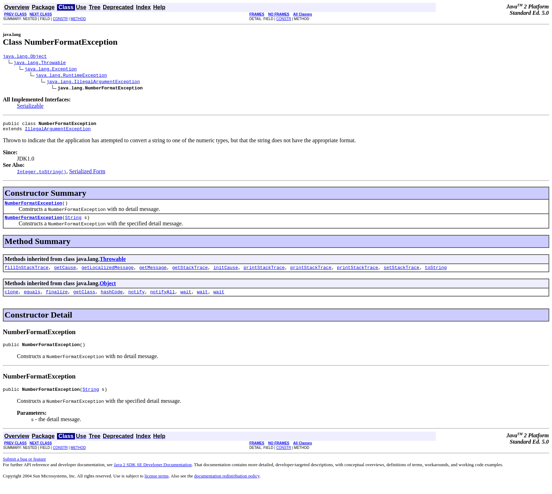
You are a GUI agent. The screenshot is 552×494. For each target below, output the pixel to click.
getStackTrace (190, 273)
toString (436, 273)
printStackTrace (264, 273)
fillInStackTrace (27, 273)
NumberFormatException (33, 207)
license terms (157, 485)
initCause (225, 273)
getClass (84, 299)
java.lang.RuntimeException (71, 76)
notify (136, 299)
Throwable (113, 264)
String (73, 222)
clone (11, 299)
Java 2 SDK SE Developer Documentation (153, 474)
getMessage (153, 273)
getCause (65, 273)
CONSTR (60, 19)
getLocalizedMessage (107, 273)
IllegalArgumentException (57, 132)
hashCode (112, 299)
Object (108, 290)
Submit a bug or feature (24, 468)
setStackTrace (401, 273)
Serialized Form (87, 174)
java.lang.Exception (51, 70)
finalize (57, 299)
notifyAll (162, 299)
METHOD (78, 19)
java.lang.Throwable (40, 63)
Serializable (30, 107)
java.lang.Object (25, 57)
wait (185, 299)
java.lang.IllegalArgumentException (93, 82)
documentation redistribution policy (226, 485)
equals (32, 299)
